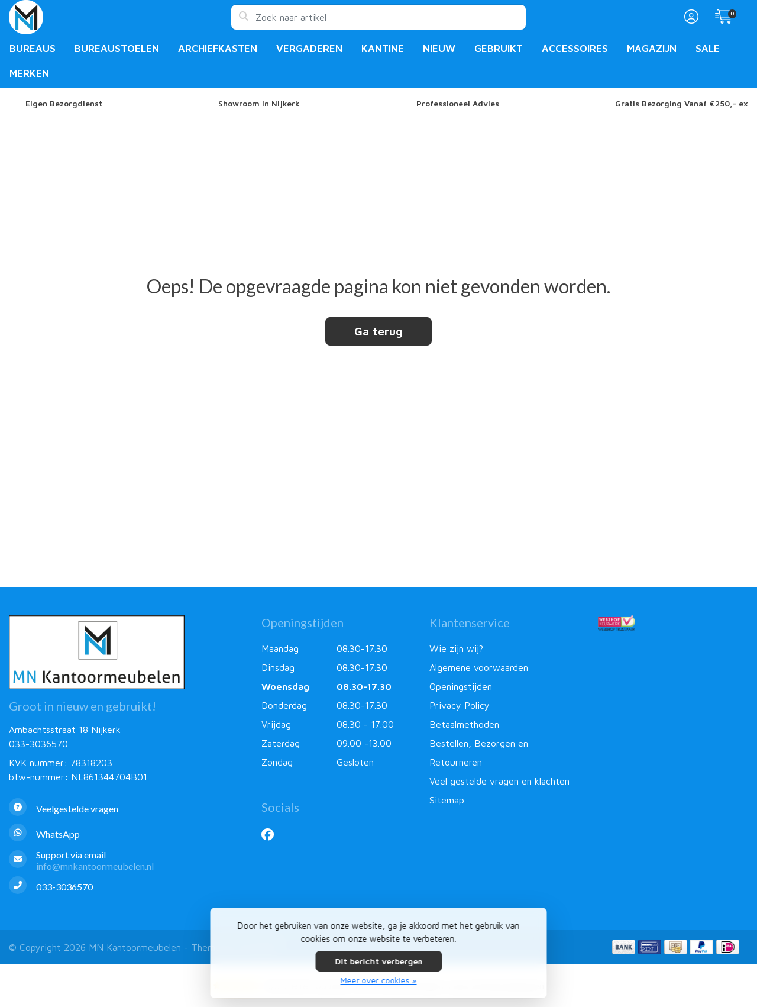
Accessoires (575, 48)
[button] (689, 17)
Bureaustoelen (117, 48)
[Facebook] (272, 834)
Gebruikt (498, 48)
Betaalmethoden (464, 724)
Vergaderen (309, 48)
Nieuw (439, 48)
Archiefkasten (217, 48)
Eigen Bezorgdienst (63, 103)
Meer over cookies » (379, 980)
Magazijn (652, 48)
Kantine (382, 48)
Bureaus (32, 48)
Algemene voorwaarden (478, 667)
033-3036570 (38, 743)
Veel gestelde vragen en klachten (499, 781)
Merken (29, 73)
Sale (707, 48)
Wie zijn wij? (456, 648)
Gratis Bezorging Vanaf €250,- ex (681, 103)
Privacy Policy (459, 705)
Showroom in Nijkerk (259, 103)
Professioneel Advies (457, 103)
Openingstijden (460, 686)
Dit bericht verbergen (378, 961)
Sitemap (446, 800)
